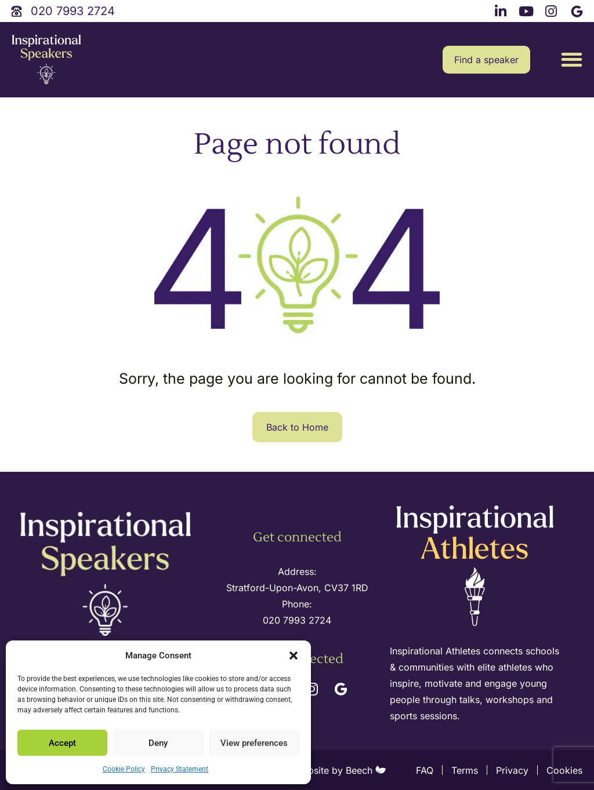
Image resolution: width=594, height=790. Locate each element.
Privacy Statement (179, 769)
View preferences (254, 743)
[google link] (578, 9)
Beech (366, 770)
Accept (62, 743)
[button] (293, 655)
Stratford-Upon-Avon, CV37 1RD (297, 588)
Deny (158, 743)
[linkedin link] (502, 9)
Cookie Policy (124, 769)
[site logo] (46, 60)
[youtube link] (527, 9)
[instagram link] (553, 9)
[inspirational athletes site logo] (476, 566)
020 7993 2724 (297, 620)
